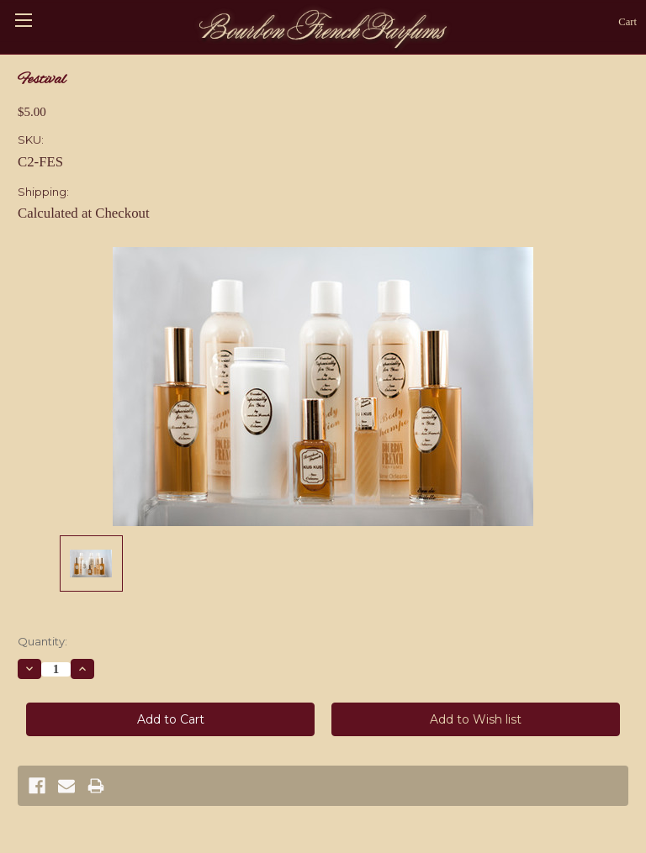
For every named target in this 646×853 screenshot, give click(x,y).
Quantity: (42, 641)
